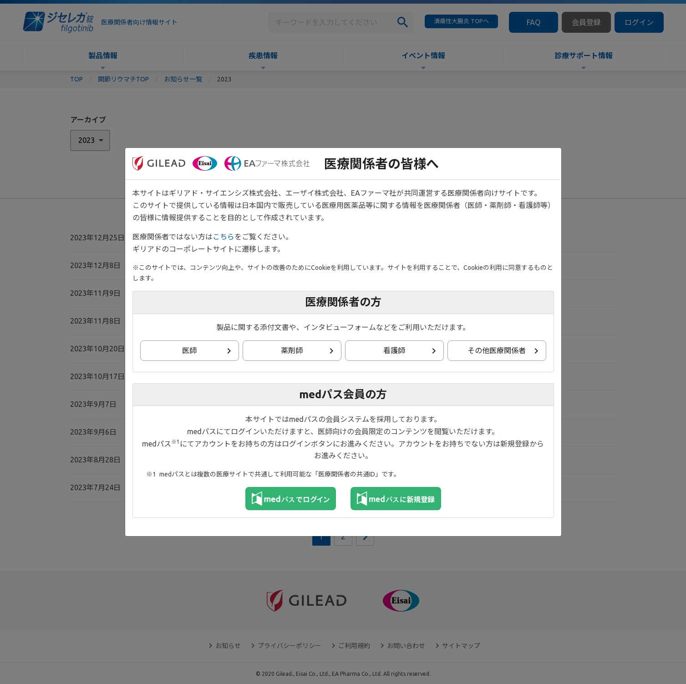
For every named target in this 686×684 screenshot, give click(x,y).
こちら (223, 237)
